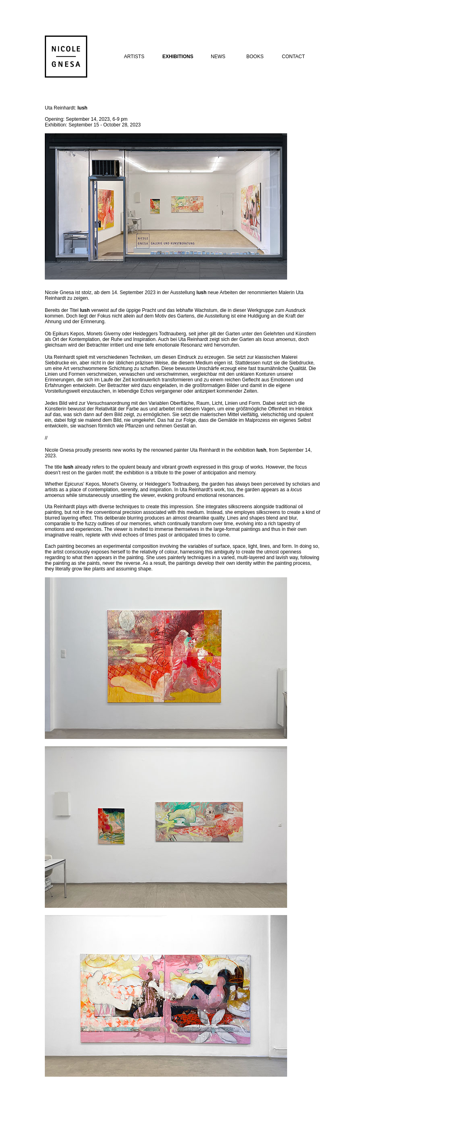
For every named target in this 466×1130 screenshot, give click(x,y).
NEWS (218, 56)
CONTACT (293, 56)
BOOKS (255, 56)
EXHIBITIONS (177, 56)
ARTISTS (134, 56)
